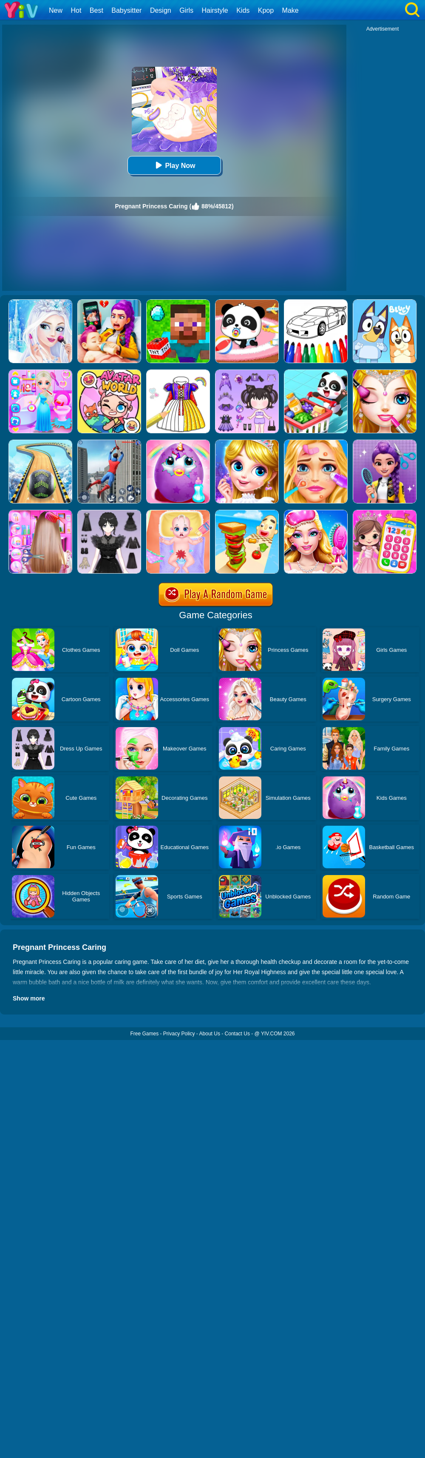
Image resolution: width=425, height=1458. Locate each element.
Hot (76, 10)
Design (160, 10)
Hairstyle (215, 10)
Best (96, 10)
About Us (209, 1034)
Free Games (144, 1034)
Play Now (174, 165)
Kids (242, 10)
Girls (186, 10)
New (55, 10)
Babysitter (126, 10)
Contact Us (237, 1034)
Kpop (266, 10)
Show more (29, 998)
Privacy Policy (179, 1034)
